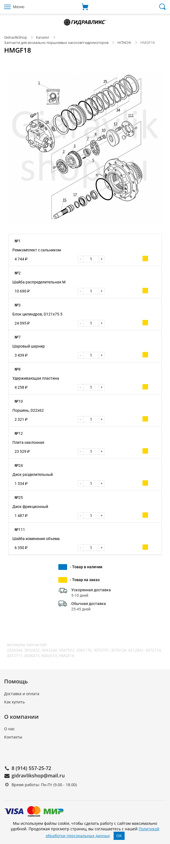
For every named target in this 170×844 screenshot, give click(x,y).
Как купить (14, 701)
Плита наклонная (28, 442)
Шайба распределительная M (38, 282)
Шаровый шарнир (28, 346)
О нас (9, 728)
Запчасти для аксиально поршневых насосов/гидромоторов (56, 42)
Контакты (13, 737)
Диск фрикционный (30, 506)
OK (119, 835)
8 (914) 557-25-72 (31, 768)
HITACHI (124, 42)
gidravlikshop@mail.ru (38, 775)
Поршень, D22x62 (28, 410)
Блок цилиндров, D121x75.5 (37, 314)
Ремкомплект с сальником (36, 250)
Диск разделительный (32, 474)
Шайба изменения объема (36, 538)
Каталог (43, 37)
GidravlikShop (15, 37)
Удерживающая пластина (35, 378)
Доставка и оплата (21, 693)
